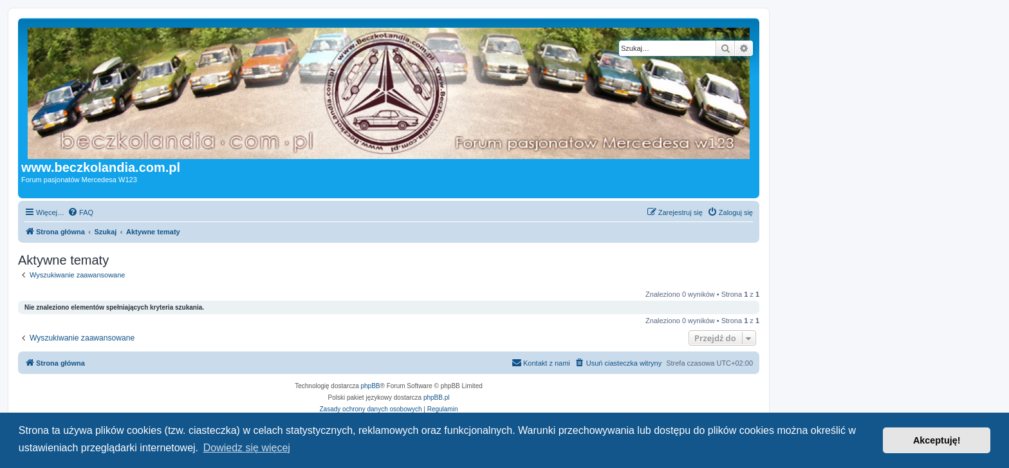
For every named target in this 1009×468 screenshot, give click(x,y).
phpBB (370, 385)
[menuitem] (80, 212)
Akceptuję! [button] (937, 440)
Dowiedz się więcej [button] (246, 447)
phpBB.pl (436, 397)
